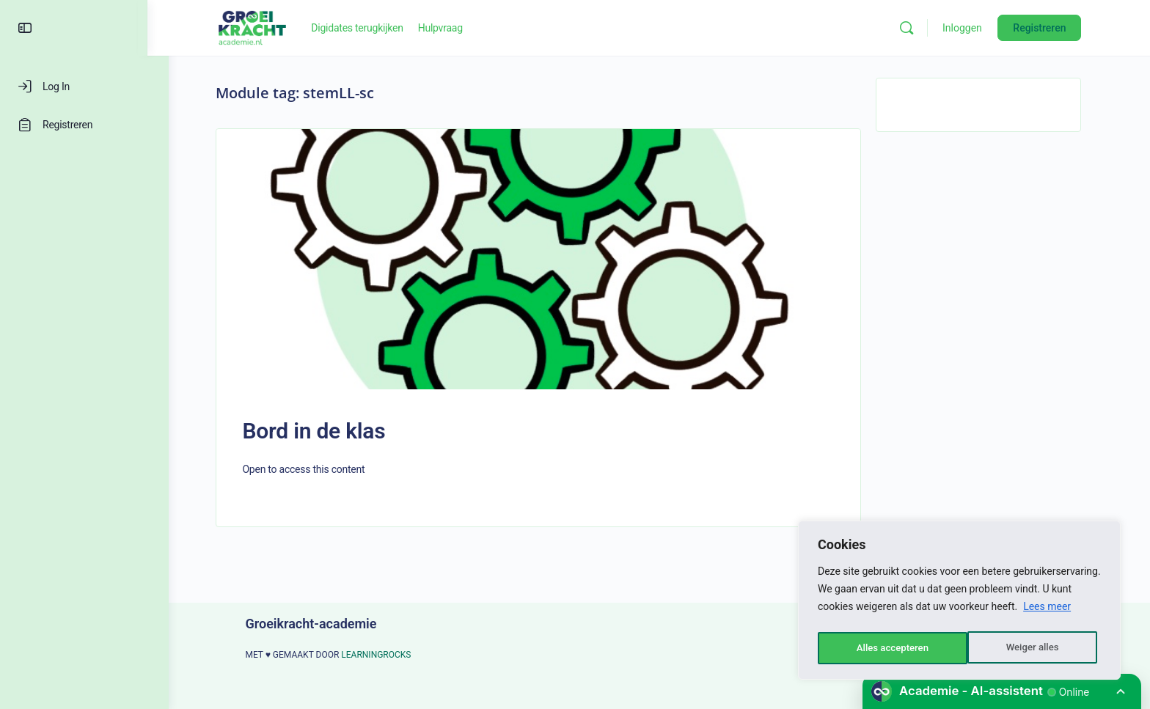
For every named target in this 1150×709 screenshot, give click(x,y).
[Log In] (84, 86)
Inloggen (973, 28)
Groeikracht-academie (321, 623)
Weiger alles (881, 648)
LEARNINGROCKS (387, 655)
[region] (959, 603)
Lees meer (1047, 611)
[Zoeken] (917, 28)
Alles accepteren (1026, 648)
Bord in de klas (324, 431)
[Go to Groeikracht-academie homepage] (263, 26)
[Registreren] (84, 124)
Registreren (1050, 28)
